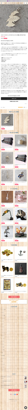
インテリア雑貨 (3, 315)
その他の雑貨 (3, 355)
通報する (26, 103)
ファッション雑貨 (3, 309)
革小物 (2, 352)
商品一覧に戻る (14, 296)
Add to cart (14, 98)
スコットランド (3, 364)
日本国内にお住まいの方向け (14, 101)
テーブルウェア (3, 318)
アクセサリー (3, 312)
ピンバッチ (2, 321)
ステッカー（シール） (4, 329)
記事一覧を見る (14, 390)
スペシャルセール (3, 358)
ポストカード (2, 335)
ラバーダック (3, 341)
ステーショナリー (3, 338)
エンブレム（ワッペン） (4, 332)
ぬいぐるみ (2, 344)
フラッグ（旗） (3, 349)
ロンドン (2, 361)
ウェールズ (2, 367)
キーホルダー (3, 326)
